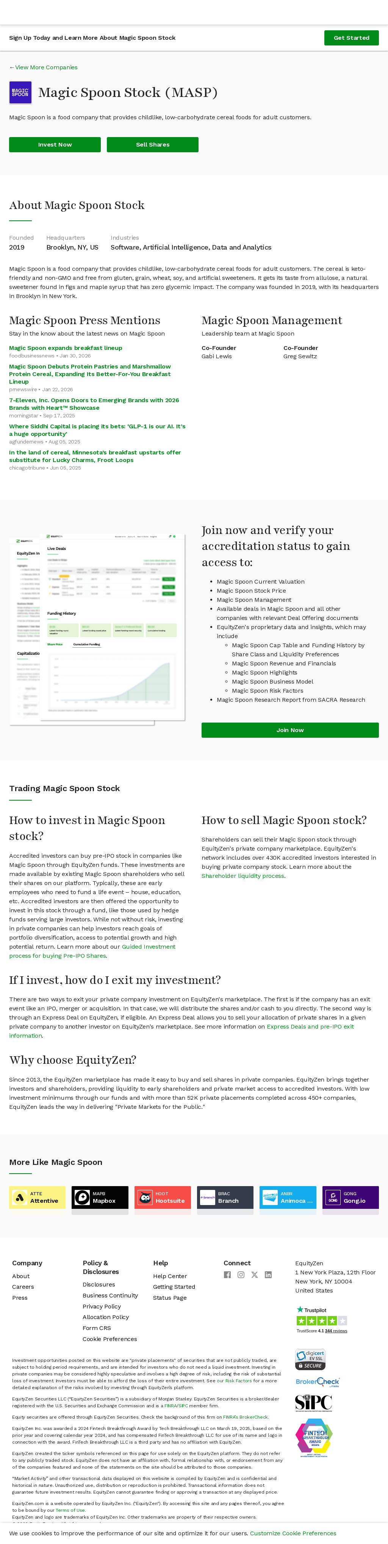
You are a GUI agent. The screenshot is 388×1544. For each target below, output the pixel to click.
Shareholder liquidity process (243, 875)
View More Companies (46, 67)
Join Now (290, 730)
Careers (23, 1286)
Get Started (351, 37)
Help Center (170, 1276)
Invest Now (55, 144)
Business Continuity (110, 1295)
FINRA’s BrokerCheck (245, 1417)
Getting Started (174, 1286)
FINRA (170, 1405)
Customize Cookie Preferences (293, 1533)
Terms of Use (70, 1510)
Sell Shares (152, 144)
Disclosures (99, 1284)
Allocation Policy (106, 1317)
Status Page (169, 1297)
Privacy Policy (102, 1306)
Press (19, 1297)
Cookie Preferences (110, 1339)
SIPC (183, 1405)
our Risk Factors (234, 1380)
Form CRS (97, 1328)
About (20, 1276)
